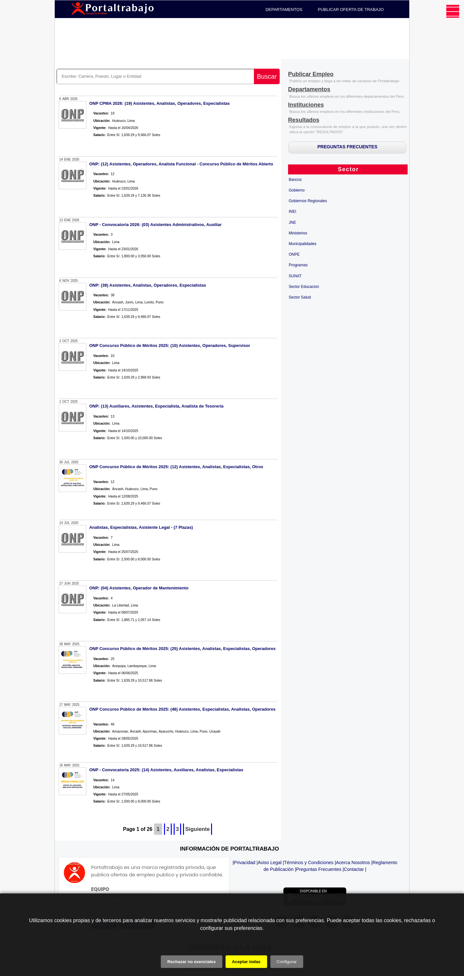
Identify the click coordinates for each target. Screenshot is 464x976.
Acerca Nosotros (353, 862)
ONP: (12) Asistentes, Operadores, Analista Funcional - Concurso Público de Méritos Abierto (181, 164)
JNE (292, 222)
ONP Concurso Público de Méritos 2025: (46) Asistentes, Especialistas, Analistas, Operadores (182, 709)
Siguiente (197, 829)
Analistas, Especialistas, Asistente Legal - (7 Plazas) (141, 527)
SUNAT (295, 276)
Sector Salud (300, 297)
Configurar (287, 961)
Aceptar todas (246, 961)
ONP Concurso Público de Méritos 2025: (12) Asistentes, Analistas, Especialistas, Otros (176, 466)
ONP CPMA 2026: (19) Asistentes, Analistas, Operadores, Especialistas (159, 103)
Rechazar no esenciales (191, 961)
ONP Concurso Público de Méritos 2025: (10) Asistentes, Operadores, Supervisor (169, 345)
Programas (298, 265)
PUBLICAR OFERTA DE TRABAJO (351, 9)
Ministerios (298, 233)
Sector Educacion (304, 286)
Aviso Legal (270, 862)
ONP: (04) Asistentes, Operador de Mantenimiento (138, 588)
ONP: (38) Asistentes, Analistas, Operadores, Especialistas (147, 285)
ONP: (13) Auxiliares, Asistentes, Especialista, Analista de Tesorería (156, 406)
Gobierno (296, 190)
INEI (292, 211)
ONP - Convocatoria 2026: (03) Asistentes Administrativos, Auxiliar (155, 224)
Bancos (295, 179)
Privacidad (245, 862)
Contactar (354, 869)
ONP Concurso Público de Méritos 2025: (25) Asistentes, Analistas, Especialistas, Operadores (182, 648)
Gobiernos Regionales (308, 201)
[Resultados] (303, 120)
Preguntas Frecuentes (319, 869)
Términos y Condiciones (308, 862)
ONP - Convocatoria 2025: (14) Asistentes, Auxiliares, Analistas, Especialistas (166, 769)
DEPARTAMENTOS (284, 9)
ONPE (294, 254)
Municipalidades (302, 244)
